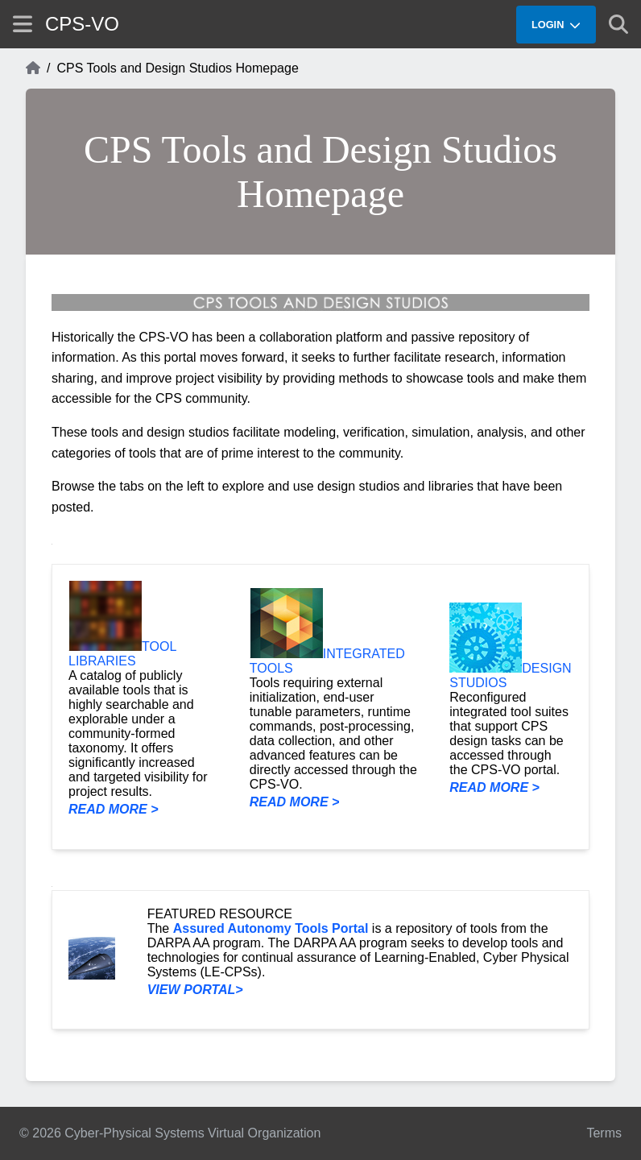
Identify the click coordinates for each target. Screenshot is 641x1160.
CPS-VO (82, 24)
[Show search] (618, 24)
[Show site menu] (22, 24)
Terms (604, 1133)
